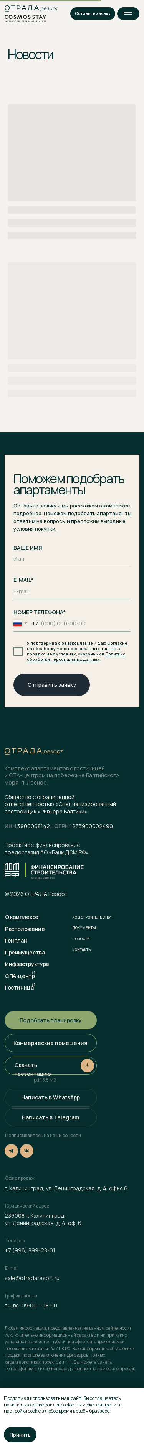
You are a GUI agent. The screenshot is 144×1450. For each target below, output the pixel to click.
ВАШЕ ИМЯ (27, 547)
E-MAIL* (23, 579)
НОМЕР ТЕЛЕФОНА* (39, 612)
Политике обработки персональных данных (76, 656)
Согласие (117, 643)
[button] (128, 13)
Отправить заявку (52, 684)
